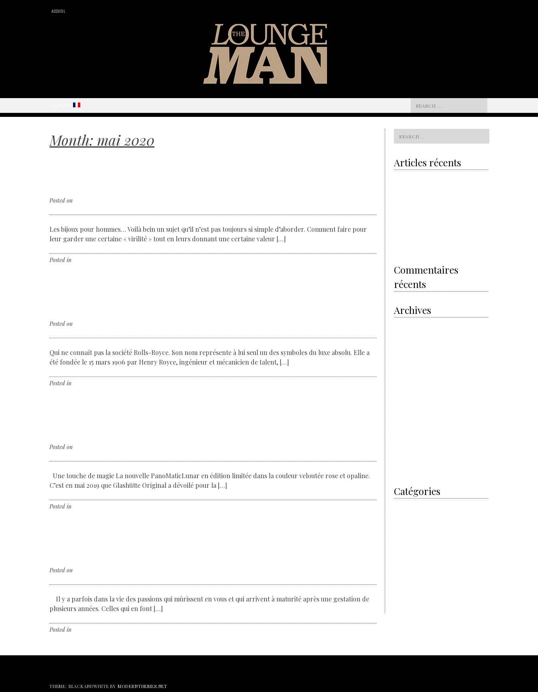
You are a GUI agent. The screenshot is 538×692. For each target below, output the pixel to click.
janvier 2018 (408, 407)
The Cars (404, 557)
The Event (405, 577)
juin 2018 (404, 386)
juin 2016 (404, 469)
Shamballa (422, 244)
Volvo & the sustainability (422, 179)
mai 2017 (403, 427)
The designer (408, 567)
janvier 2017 (407, 458)
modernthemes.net (142, 686)
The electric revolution (419, 212)
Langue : (65, 105)
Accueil (58, 11)
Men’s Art (404, 515)
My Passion (406, 525)
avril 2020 (405, 344)
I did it (401, 505)
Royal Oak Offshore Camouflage (429, 228)
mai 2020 (404, 334)
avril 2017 (404, 438)
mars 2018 (405, 396)
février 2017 (407, 448)
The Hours (405, 588)
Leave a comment (119, 260)
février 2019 (407, 365)
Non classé (85, 260)
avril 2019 (405, 355)
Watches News (409, 598)
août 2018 (404, 376)
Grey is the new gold (421, 195)
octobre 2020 (408, 324)
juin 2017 (404, 417)
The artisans (408, 546)
